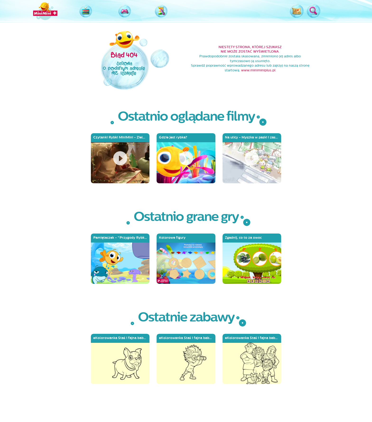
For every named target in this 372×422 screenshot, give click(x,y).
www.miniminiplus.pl (258, 70)
